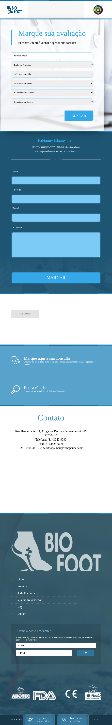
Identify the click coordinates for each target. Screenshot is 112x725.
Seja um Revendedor (29, 600)
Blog (20, 607)
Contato (21, 613)
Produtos (22, 586)
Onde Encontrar (26, 593)
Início (20, 579)
